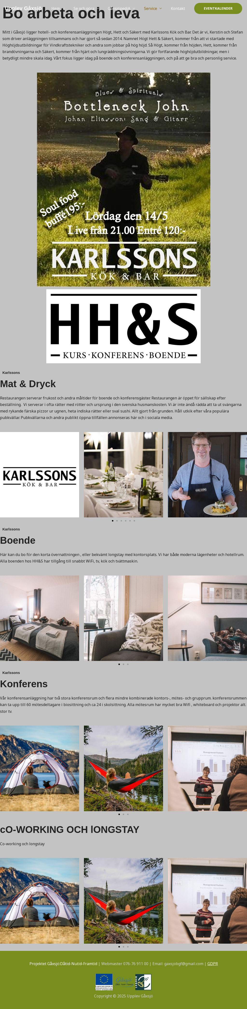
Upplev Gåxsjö (23, 8)
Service (152, 8)
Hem (60, 8)
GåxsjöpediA (122, 8)
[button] (218, 8)
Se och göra (87, 8)
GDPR (212, 963)
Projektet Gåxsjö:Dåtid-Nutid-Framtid (63, 963)
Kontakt (178, 8)
